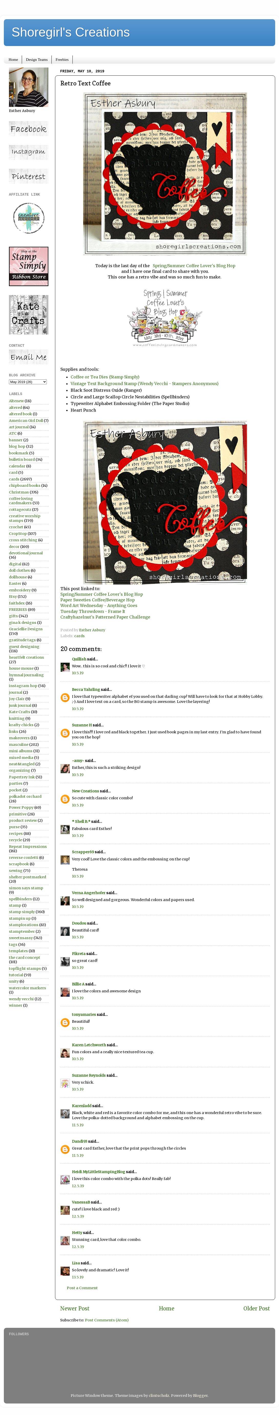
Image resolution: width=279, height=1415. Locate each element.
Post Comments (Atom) (107, 1320)
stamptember (22, 931)
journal (15, 692)
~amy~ (78, 760)
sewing (16, 870)
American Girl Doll (26, 420)
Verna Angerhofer (88, 893)
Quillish (79, 659)
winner (15, 1005)
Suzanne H (82, 725)
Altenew (16, 401)
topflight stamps (25, 968)
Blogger (200, 1395)
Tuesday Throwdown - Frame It (92, 611)
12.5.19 (78, 1186)
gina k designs (22, 622)
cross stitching (23, 540)
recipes (16, 833)
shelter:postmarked (27, 877)
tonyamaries (84, 1014)
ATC (13, 433)
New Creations (85, 791)
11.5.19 (77, 1125)
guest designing (24, 646)
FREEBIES (18, 609)
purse (14, 827)
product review (23, 820)
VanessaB (81, 1202)
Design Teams (37, 60)
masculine (18, 744)
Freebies (62, 60)
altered (15, 407)
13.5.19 (77, 1277)
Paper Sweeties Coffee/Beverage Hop (98, 599)
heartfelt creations (26, 657)
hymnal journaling (26, 675)
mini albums (21, 751)
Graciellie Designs (26, 629)
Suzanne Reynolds (89, 1075)
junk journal (20, 705)
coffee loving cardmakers (21, 500)
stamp (15, 905)
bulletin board (22, 459)
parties (16, 783)
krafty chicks (21, 725)
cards (79, 636)
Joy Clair (17, 699)
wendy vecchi (21, 999)
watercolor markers (27, 988)
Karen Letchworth (89, 1045)
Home (13, 60)
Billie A (78, 984)
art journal (19, 427)
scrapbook (19, 864)
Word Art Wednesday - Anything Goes (98, 605)
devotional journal (26, 553)
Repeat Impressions (28, 846)
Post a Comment (82, 1288)
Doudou (79, 923)
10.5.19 (77, 673)
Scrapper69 (83, 852)
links (13, 731)
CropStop (18, 533)
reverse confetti (23, 857)
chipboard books (24, 485)
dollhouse (18, 577)
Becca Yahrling (86, 689)
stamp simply (22, 911)
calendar (17, 466)
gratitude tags (22, 640)
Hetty (77, 1232)
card (13, 472)
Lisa (76, 1263)
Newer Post (75, 1308)
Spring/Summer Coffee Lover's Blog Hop (193, 265)
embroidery (20, 590)
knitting (17, 718)
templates (18, 951)
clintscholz (159, 1395)
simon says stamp (26, 888)
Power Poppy (21, 807)
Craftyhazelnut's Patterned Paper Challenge (105, 617)
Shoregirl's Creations (71, 32)
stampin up (20, 918)
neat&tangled (22, 764)
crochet (16, 527)
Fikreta (78, 953)
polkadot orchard (25, 796)
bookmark (18, 453)
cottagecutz (20, 509)
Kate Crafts (19, 712)
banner (16, 440)
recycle (15, 840)
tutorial (16, 975)
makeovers (19, 738)
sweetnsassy (21, 938)
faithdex (17, 603)
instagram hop (23, 685)
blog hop (17, 446)
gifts (13, 616)
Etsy (13, 596)
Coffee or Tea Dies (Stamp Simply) (105, 376)
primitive (18, 814)
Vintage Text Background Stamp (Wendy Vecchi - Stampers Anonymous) (145, 383)
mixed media (21, 757)
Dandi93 (79, 1141)
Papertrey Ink (22, 777)
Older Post (256, 1308)
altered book (20, 414)
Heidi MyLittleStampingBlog (98, 1172)
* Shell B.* (81, 821)
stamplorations (23, 925)
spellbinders (20, 899)
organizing (19, 770)
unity (14, 981)
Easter (15, 583)
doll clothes (19, 570)
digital (15, 564)
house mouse (21, 668)
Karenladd (81, 1106)
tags (13, 944)
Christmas (19, 492)
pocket (15, 790)
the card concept (24, 957)
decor (14, 546)
